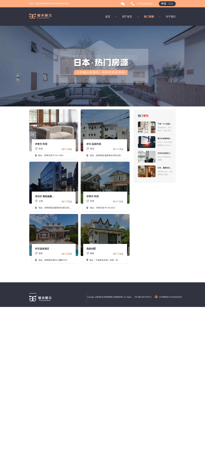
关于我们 (171, 16)
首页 (107, 16)
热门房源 (149, 16)
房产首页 (127, 16)
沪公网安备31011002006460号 (170, 297)
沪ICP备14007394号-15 (143, 297)
